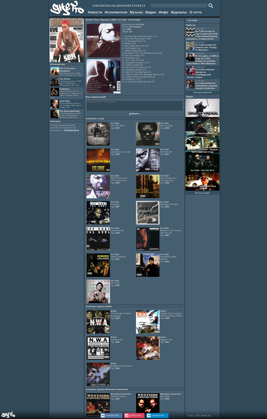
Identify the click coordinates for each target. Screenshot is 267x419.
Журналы (179, 12)
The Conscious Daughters (66, 71)
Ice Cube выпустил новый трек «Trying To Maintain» (201, 46)
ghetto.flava (132, 415)
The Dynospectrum (66, 114)
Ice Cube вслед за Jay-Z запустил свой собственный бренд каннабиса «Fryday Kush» (201, 34)
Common (66, 93)
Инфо (163, 12)
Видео (150, 12)
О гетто (196, 12)
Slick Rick (66, 104)
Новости (95, 12)
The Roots (66, 82)
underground (109, 415)
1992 (113, 20)
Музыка (136, 12)
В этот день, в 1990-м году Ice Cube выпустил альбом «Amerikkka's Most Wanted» (202, 59)
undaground (155, 415)
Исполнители (116, 12)
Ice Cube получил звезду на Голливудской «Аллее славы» (200, 72)
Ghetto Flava (92, 20)
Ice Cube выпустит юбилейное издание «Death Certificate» (201, 85)
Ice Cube (193, 20)
